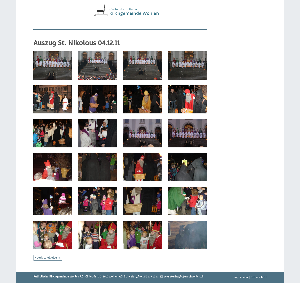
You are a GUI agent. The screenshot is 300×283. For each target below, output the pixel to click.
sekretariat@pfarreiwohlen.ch (184, 276)
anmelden (228, 278)
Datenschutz (258, 277)
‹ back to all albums (48, 257)
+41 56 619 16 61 (148, 276)
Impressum (240, 277)
